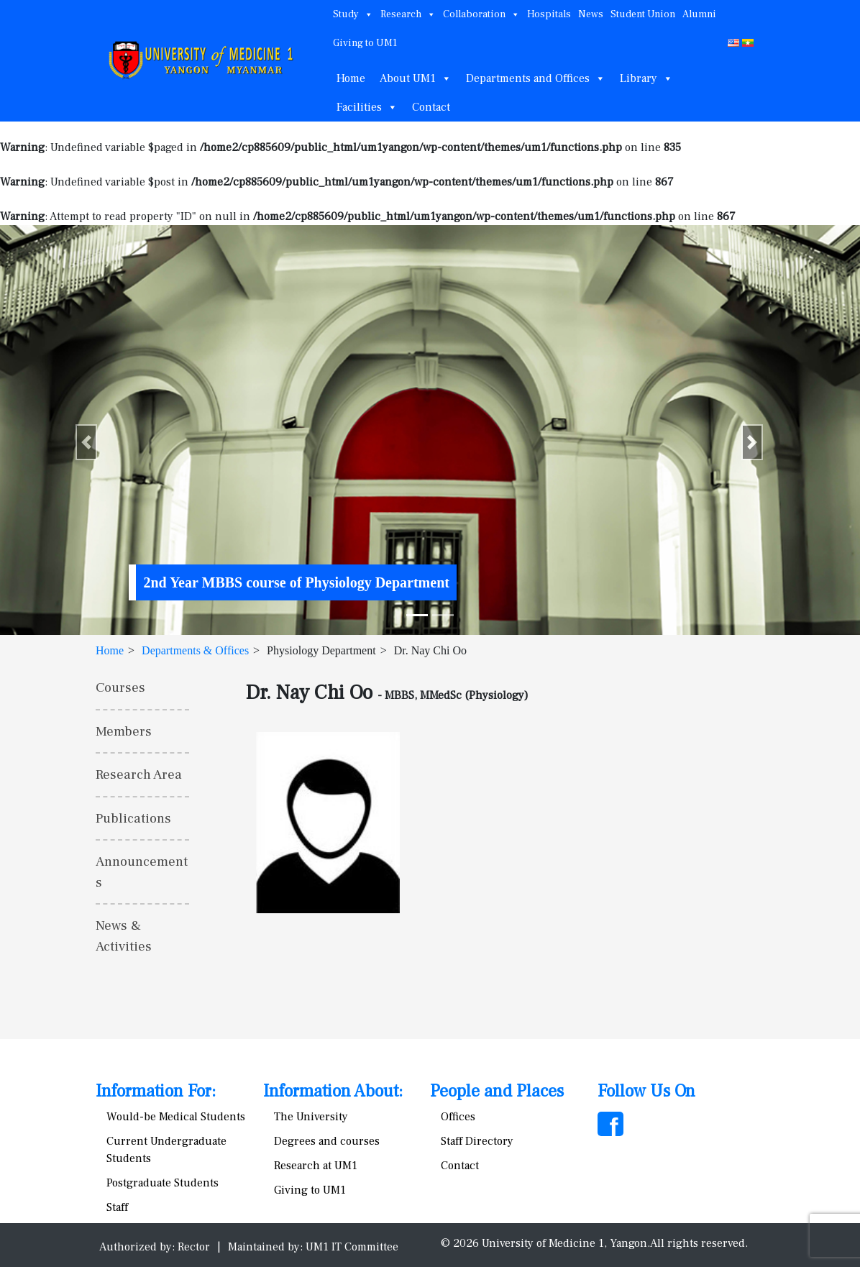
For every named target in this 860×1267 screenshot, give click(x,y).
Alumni (699, 14)
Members (124, 731)
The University (311, 1117)
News (590, 14)
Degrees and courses (327, 1141)
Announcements (142, 872)
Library (646, 78)
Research (408, 14)
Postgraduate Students (162, 1183)
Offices (458, 1117)
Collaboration (481, 14)
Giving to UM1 (365, 43)
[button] (86, 442)
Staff (117, 1207)
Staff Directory (477, 1141)
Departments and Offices (535, 78)
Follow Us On (646, 1091)
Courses (120, 687)
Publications (133, 818)
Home (351, 78)
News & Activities (124, 936)
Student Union (642, 14)
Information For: (156, 1091)
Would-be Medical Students (175, 1117)
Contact (431, 107)
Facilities (367, 107)
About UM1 (416, 78)
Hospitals (549, 14)
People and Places (497, 1091)
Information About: (333, 1091)
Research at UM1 (315, 1165)
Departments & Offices (195, 650)
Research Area (139, 774)
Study (353, 14)
